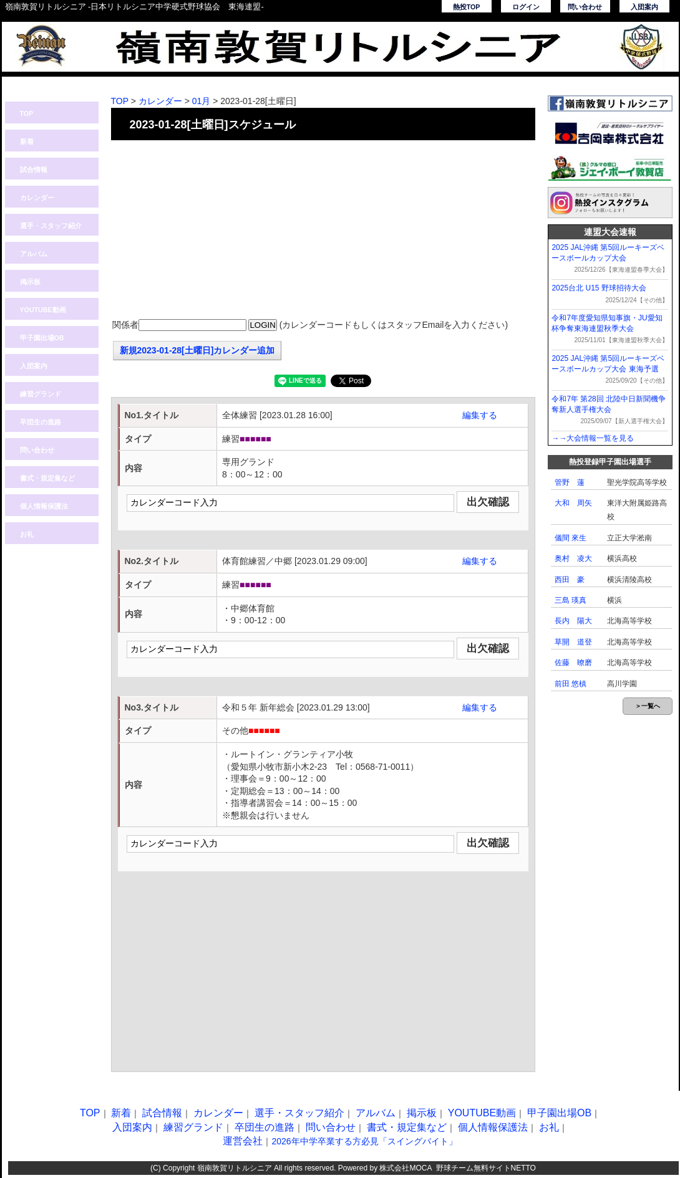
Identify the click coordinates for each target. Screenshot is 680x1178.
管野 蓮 (570, 482)
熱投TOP (466, 7)
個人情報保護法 (44, 506)
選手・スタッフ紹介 (51, 225)
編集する (479, 415)
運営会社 (243, 1141)
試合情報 (33, 169)
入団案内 (644, 7)
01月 (201, 101)
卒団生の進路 (40, 422)
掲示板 (30, 281)
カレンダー (37, 197)
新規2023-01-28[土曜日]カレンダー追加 (197, 350)
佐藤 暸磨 (573, 662)
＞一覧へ (647, 705)
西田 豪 (570, 579)
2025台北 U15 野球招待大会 (598, 288)
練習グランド (40, 394)
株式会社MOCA (405, 1168)
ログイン (526, 7)
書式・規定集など (47, 478)
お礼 (27, 534)
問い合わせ (585, 7)
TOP (27, 113)
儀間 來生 (570, 538)
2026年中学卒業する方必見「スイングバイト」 (364, 1141)
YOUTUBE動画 (43, 310)
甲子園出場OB (42, 338)
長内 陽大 (573, 620)
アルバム (33, 253)
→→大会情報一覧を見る (592, 438)
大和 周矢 (573, 503)
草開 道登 (573, 642)
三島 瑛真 (570, 600)
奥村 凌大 (573, 558)
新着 (27, 141)
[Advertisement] (323, 230)
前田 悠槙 (570, 683)
